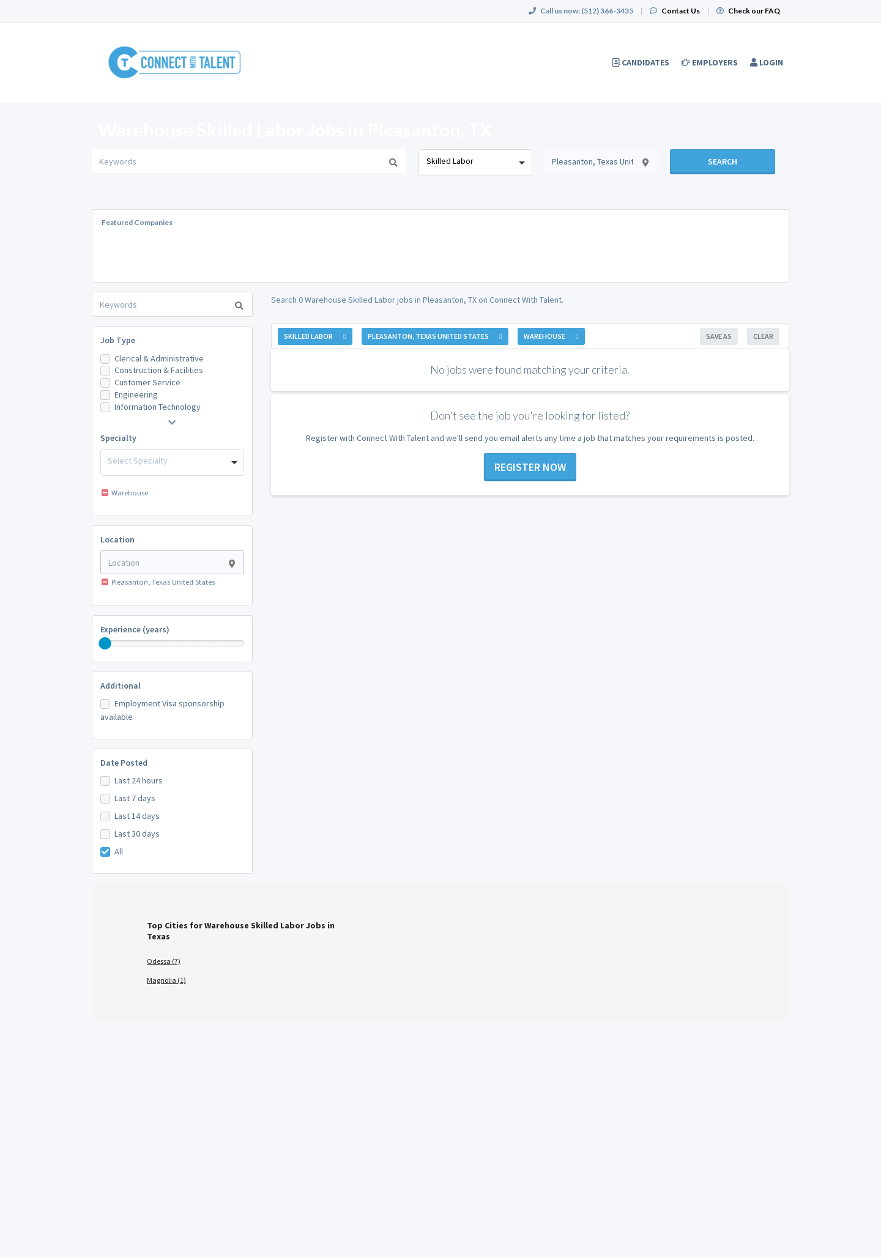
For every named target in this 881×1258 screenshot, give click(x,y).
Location (117, 539)
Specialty (118, 437)
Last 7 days (134, 798)
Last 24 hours (138, 780)
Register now (530, 467)
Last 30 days (137, 833)
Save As (719, 336)
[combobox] (475, 162)
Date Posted (123, 762)
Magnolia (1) (166, 980)
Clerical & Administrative (159, 358)
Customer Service (147, 382)
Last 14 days (137, 815)
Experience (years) (134, 629)
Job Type (117, 340)
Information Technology (157, 406)
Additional (120, 685)
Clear (763, 336)
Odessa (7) (163, 961)
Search (722, 161)
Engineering (136, 394)
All (118, 851)
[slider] (105, 643)
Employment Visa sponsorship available (162, 710)
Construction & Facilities (158, 370)
